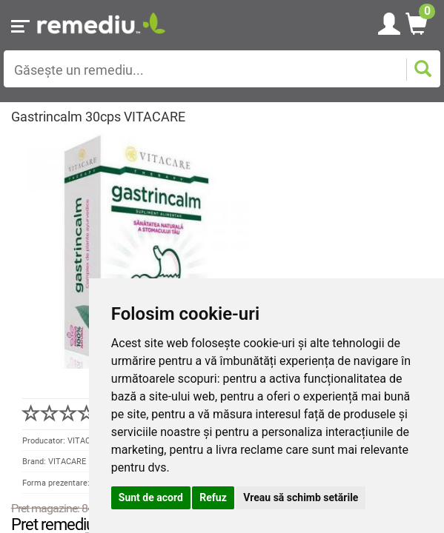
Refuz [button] (213, 497)
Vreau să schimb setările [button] (300, 497)
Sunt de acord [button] (151, 497)
